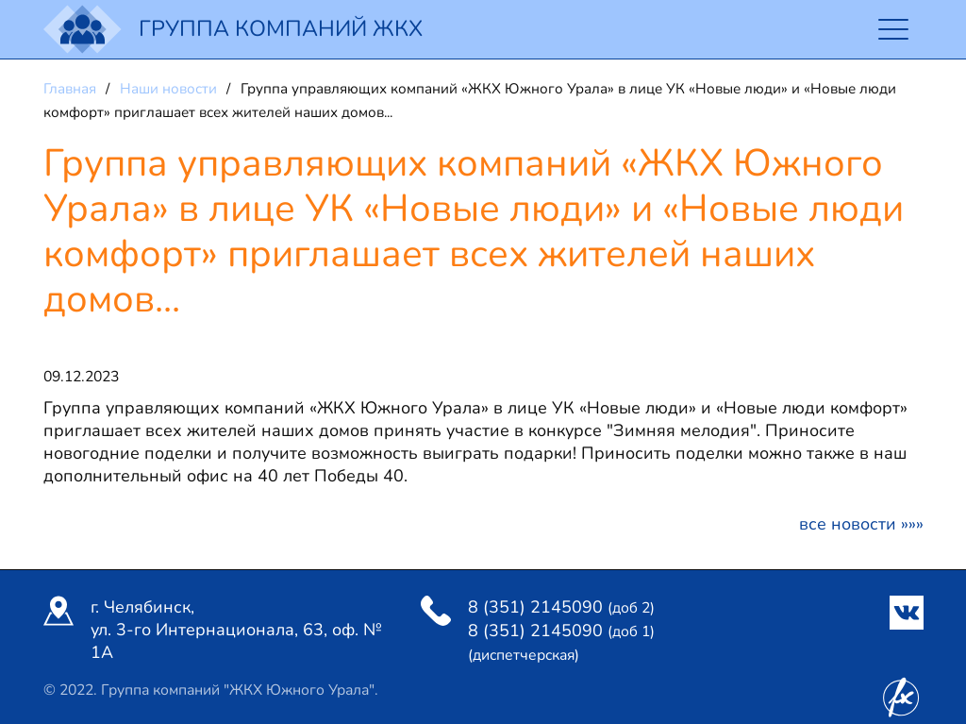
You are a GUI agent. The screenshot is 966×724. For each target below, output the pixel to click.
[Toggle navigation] (894, 29)
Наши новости (170, 88)
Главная (71, 88)
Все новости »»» (861, 524)
